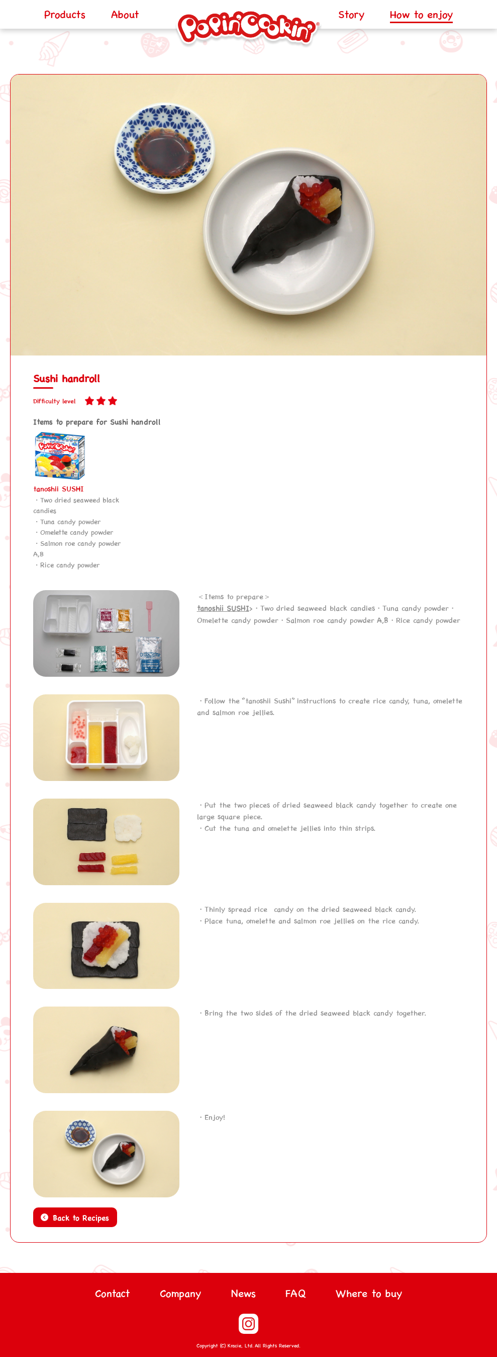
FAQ (295, 1292)
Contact (112, 1292)
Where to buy (369, 1292)
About (125, 14)
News (243, 1292)
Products (64, 14)
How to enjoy (421, 14)
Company (180, 1292)
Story (351, 14)
